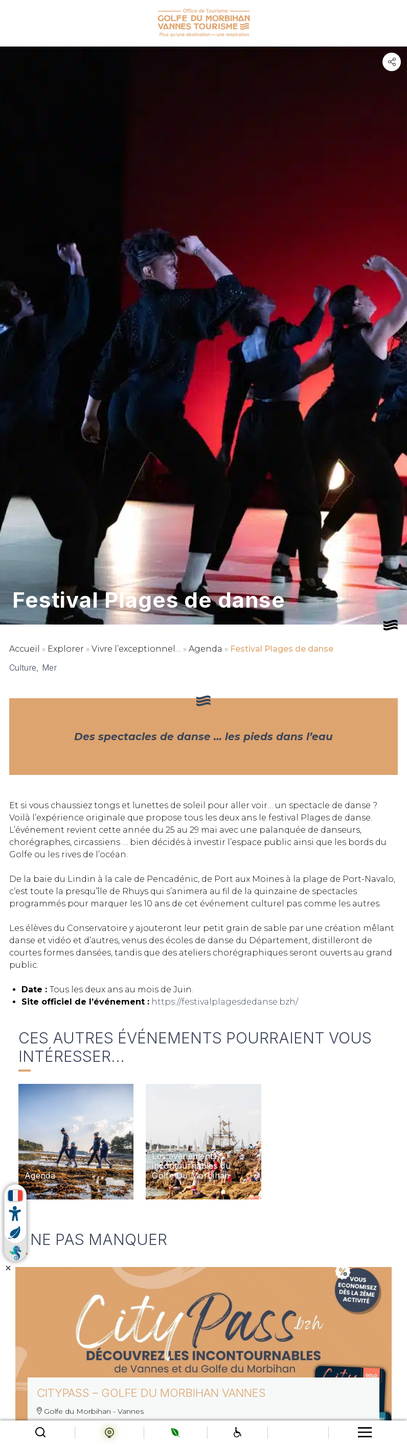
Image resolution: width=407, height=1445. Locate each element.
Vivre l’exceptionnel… (136, 649)
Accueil (24, 649)
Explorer (66, 649)
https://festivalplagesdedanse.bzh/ (224, 1002)
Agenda (205, 649)
